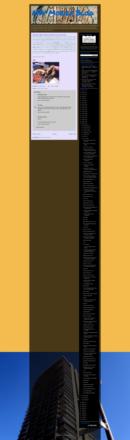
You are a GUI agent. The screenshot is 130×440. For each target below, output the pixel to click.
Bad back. (85, 217)
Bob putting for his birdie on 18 (90, 173)
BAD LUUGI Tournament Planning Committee (89, 237)
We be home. (86, 291)
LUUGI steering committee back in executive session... (90, 176)
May (84, 395)
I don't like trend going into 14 (90, 187)
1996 (83, 413)
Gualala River (38, 40)
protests (67, 51)
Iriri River (54, 40)
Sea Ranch (68, 46)
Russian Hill (35, 46)
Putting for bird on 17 (88, 255)
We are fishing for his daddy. (90, 378)
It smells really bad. (87, 295)
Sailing (54, 46)
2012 (83, 113)
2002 (83, 408)
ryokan (36, 52)
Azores (66, 36)
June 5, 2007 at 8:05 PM (43, 100)
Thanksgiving (48, 47)
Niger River (52, 44)
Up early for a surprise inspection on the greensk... (90, 169)
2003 (83, 406)
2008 (83, 121)
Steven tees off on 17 (88, 261)
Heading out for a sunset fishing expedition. (89, 368)
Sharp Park (36, 47)
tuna (55, 52)
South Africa (42, 47)
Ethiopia (43, 39)
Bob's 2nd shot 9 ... (87, 229)
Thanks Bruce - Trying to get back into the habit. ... (88, 67)
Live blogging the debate (89, 393)
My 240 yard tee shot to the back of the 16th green (89, 266)
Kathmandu (65, 40)
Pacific (60, 44)
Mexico (50, 43)
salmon (39, 52)
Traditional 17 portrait (88, 183)
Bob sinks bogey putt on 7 (89, 231)
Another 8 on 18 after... (88, 253)
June (84, 138)
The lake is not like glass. (89, 351)
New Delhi (47, 44)
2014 (83, 109)
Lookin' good (86, 244)
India (51, 40)
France (61, 39)
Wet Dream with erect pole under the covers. (89, 300)
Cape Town (44, 37)
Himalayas (47, 40)
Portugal (67, 44)
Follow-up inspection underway (88, 160)
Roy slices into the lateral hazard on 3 (89, 281)
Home (55, 134)
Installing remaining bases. (89, 360)
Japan (58, 40)
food (41, 51)
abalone (55, 49)
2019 (83, 98)
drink (38, 51)
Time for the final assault (89, 313)
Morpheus (67, 43)
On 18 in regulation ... (88, 162)
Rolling (84, 297)
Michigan (56, 43)
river (34, 52)
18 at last (85, 219)
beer (71, 49)
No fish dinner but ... (88, 372)
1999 (83, 410)
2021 (83, 94)
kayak (61, 51)
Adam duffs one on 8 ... (88, 203)
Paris (64, 44)
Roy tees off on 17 (87, 263)
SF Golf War (93, 44)
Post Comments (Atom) (44, 137)
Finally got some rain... (88, 356)
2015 (83, 107)
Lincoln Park (39, 43)
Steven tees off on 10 (88, 270)
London (44, 42)
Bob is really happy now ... (89, 179)
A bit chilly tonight (87, 390)
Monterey (62, 42)
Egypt (74, 37)
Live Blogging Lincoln (88, 283)
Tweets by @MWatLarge (86, 60)
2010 (83, 117)
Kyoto (72, 40)
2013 (83, 111)
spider (42, 52)
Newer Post (36, 134)
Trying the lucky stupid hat (89, 349)
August (85, 134)
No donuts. (85, 382)
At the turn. (85, 198)
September (86, 132)
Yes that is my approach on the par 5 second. (89, 234)
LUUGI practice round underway (88, 214)
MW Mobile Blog (62, 13)
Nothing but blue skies (88, 384)
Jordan (61, 40)
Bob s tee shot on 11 (88, 194)
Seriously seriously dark (88, 307)
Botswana (71, 36)
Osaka (57, 44)
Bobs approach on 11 (88, 196)
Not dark (85, 303)
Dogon (71, 37)
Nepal (43, 44)
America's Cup (61, 36)
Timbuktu (62, 47)
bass (68, 49)
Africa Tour (38, 36)
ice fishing (57, 51)
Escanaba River (36, 39)
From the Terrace (68, 39)
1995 (83, 415)
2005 (83, 404)
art (59, 49)
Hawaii (43, 40)
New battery (86, 380)
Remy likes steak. (87, 240)
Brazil (74, 36)
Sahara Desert (48, 46)
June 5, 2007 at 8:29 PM (43, 112)
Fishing (51, 39)
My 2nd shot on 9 (87, 272)
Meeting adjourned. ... (88, 171)
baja (61, 49)
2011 (83, 115)
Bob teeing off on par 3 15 (89, 221)
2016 (83, 105)
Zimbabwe (51, 49)
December (86, 125)
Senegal (74, 46)
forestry (45, 51)
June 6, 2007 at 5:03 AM (43, 124)
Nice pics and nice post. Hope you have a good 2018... (89, 80)
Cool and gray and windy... (89, 388)
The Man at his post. (88, 386)
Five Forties (57, 39)
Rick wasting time (87, 181)
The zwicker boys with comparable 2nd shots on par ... (89, 191)
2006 (83, 402)
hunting (52, 51)
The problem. (86, 343)
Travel (66, 47)
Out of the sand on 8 (88, 200)
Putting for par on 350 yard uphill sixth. (89, 277)
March (85, 399)
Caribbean (49, 37)
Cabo (40, 37)
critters (74, 49)
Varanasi (40, 49)
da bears (35, 51)
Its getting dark (86, 311)
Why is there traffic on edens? (90, 293)
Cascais (53, 37)
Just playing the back (88, 327)
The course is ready (87, 147)
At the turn (85, 268)
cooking (38, 88)
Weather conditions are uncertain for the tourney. (89, 149)
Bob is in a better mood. (88, 185)
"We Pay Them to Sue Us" (91, 48)
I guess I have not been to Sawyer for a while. (89, 318)
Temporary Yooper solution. (89, 341)
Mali (48, 43)
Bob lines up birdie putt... (89, 205)
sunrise (46, 52)
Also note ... (86, 339)
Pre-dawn (85, 363)
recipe (74, 51)
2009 (83, 119)
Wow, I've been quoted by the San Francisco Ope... (89, 84)
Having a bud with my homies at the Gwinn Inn (90, 336)
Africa (34, 36)
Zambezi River (45, 49)
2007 (83, 123)
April (84, 397)
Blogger (71, 435)
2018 (83, 100)
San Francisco (60, 46)
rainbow (71, 51)
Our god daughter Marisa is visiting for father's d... (89, 250)
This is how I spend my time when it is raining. (89, 354)
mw (38, 105)
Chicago (58, 37)
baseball (64, 49)
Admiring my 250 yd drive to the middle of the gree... (89, 258)
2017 (83, 102)
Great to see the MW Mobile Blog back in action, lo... (90, 71)
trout (52, 52)
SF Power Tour (41, 46)
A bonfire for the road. (88, 305)
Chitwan (64, 37)
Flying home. (86, 286)
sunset (49, 52)
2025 (83, 92)
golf (48, 51)
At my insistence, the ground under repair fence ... (90, 156)
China (61, 37)
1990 (83, 419)
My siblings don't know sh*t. (89, 365)
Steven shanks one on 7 (89, 275)
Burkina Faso (36, 37)
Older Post (72, 134)
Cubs (68, 37)
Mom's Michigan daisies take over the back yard (90, 288)
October (85, 130)
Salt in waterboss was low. (89, 358)
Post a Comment (40, 127)
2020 (83, 96)
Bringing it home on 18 (88, 324)
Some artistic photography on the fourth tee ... (90, 208)
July (84, 136)
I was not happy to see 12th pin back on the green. (89, 153)
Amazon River (54, 36)
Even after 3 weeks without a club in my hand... (90, 322)
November (86, 127)
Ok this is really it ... (87, 316)
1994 (83, 417)
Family (47, 39)
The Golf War (55, 47)
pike (64, 51)
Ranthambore (73, 44)
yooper (57, 52)
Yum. (84, 242)
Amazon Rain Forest (46, 36)
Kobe (70, 40)
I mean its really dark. (88, 309)
